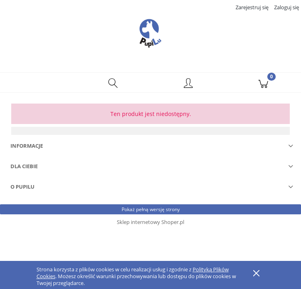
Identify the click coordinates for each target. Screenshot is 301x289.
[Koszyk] (264, 83)
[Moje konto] (188, 84)
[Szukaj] (113, 83)
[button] (38, 83)
